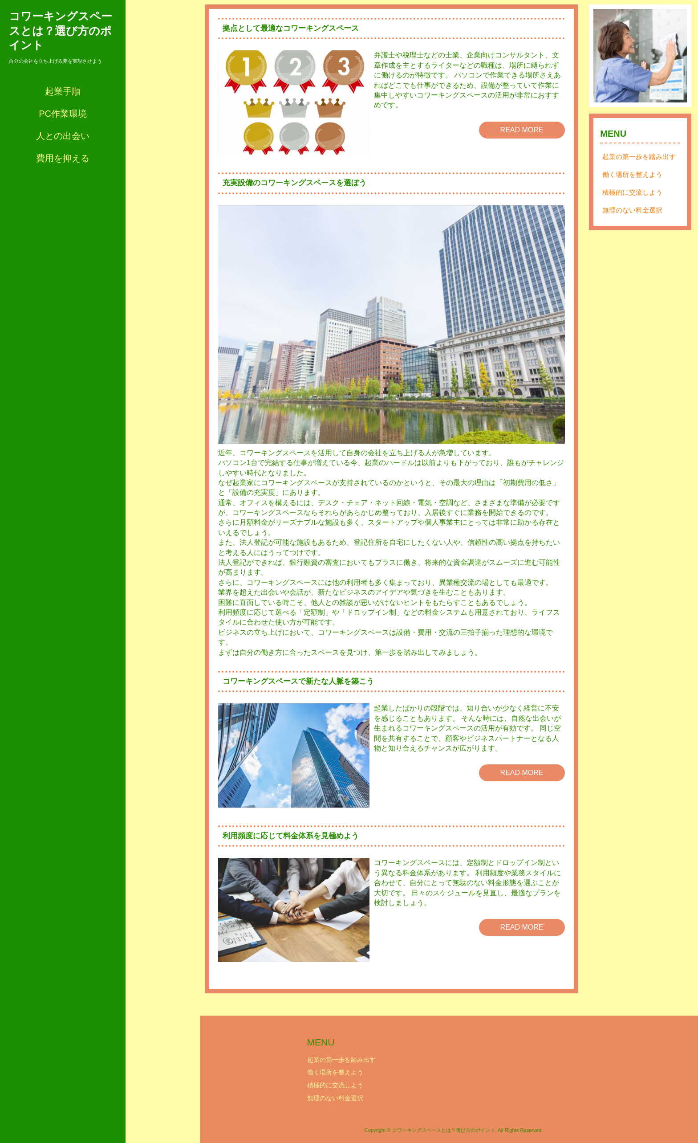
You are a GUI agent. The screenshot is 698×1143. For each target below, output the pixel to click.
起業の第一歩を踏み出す (639, 156)
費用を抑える (62, 158)
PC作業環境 (63, 113)
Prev (605, 56)
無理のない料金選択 (632, 210)
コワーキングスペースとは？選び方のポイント (60, 30)
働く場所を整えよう (632, 174)
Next (675, 56)
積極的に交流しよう (632, 192)
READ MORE (522, 130)
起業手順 (63, 91)
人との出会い (62, 136)
